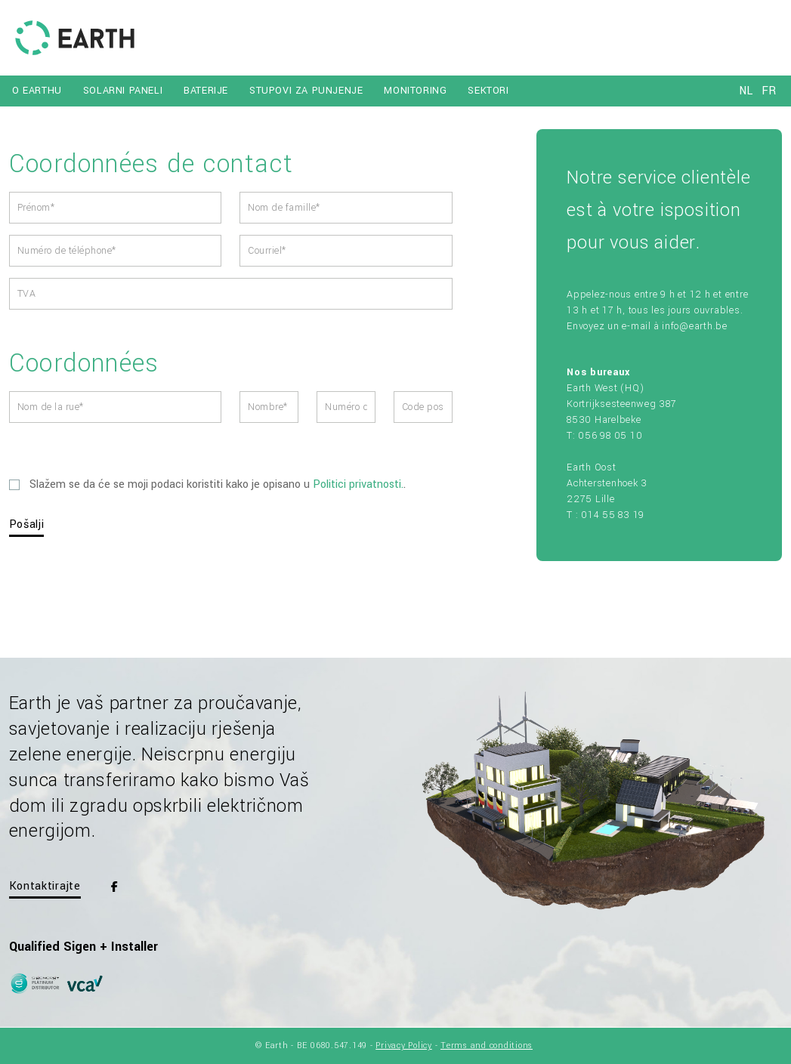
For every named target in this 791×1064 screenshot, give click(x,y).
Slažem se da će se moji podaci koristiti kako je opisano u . (207, 484)
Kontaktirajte (45, 886)
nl (745, 91)
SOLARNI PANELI (122, 90)
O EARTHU (37, 90)
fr (769, 91)
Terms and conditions (486, 1045)
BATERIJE (206, 90)
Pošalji (27, 524)
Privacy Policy (403, 1045)
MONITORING (415, 90)
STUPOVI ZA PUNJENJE (306, 90)
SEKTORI (488, 90)
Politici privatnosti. (358, 484)
